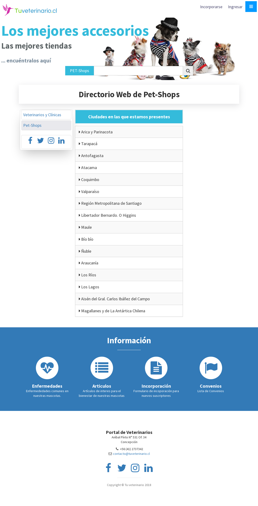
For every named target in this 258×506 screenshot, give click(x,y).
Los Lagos (89, 287)
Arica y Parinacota (96, 132)
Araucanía (88, 263)
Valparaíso (89, 191)
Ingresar (235, 6)
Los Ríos (87, 275)
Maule (85, 227)
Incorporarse (211, 6)
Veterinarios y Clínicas (42, 114)
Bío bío (86, 239)
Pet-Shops (32, 125)
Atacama (88, 167)
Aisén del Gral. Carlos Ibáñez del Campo (114, 298)
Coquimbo (89, 179)
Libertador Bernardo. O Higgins (107, 215)
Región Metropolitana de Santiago (110, 203)
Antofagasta (91, 155)
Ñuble (85, 251)
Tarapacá (88, 143)
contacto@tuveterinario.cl (131, 454)
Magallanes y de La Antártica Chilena (112, 310)
